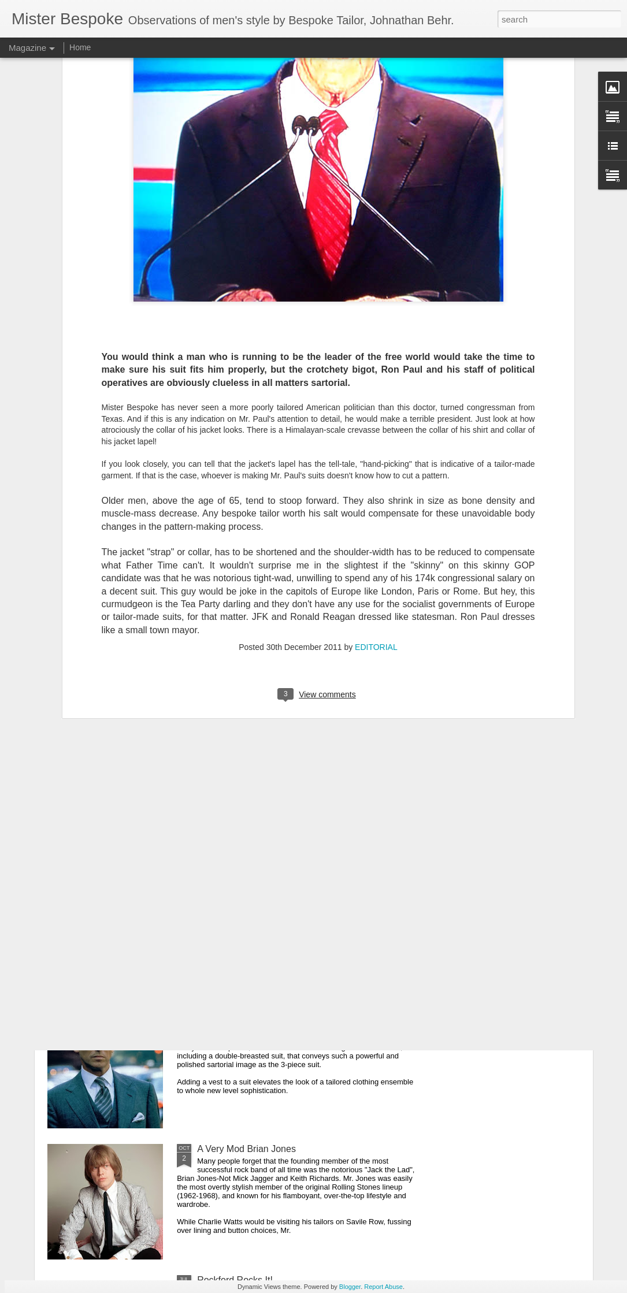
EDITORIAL (376, 539)
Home (80, 47)
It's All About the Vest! (241, 1018)
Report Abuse (383, 1286)
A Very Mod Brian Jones (246, 1149)
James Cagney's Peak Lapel (255, 886)
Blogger (350, 1286)
